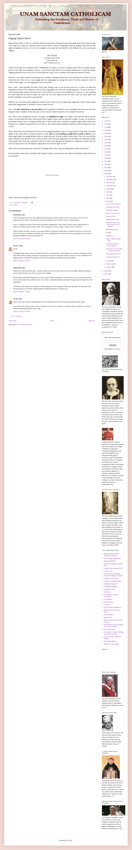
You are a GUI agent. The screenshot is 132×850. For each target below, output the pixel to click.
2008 (106, 271)
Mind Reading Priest (112, 229)
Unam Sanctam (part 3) (113, 254)
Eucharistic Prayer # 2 (113, 257)
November (109, 179)
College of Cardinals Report (113, 581)
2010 (106, 170)
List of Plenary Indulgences (112, 607)
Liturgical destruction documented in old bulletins (113, 224)
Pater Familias (108, 615)
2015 (106, 155)
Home (52, 321)
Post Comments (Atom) (24, 324)
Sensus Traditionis (110, 629)
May (107, 198)
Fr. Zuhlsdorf (108, 599)
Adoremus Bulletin (110, 561)
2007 (106, 274)
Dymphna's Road (109, 589)
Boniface (16, 246)
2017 (106, 149)
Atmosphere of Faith (112, 207)
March (108, 261)
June (107, 195)
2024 (106, 127)
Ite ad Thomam (109, 602)
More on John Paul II (112, 213)
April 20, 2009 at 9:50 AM (21, 311)
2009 (106, 174)
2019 (106, 143)
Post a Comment (16, 316)
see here (30, 48)
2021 (106, 136)
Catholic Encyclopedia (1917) (113, 568)
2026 (106, 121)
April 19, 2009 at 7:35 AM (21, 291)
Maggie (15, 299)
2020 (106, 139)
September (109, 186)
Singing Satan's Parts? (113, 219)
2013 (106, 161)
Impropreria (110, 235)
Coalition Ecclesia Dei (111, 578)
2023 (106, 130)
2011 (106, 167)
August (108, 189)
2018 (106, 146)
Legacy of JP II (111, 216)
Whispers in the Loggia (111, 644)
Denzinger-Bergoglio (110, 586)
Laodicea (107, 604)
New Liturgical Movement (112, 558)
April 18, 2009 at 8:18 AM (21, 238)
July (107, 192)
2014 (106, 158)
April (108, 201)
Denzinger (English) (110, 584)
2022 (106, 133)
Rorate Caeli (108, 617)
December (109, 176)
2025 (106, 124)
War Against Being (110, 641)
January (108, 267)
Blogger (69, 840)
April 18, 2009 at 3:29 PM (21, 261)
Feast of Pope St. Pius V (113, 204)
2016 (106, 152)
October (109, 182)
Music (15, 205)
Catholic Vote (108, 571)
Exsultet (108, 232)
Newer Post (12, 321)
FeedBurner (117, 349)
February (109, 264)
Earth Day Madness (112, 210)
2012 (106, 164)
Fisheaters (107, 592)
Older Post (91, 321)
